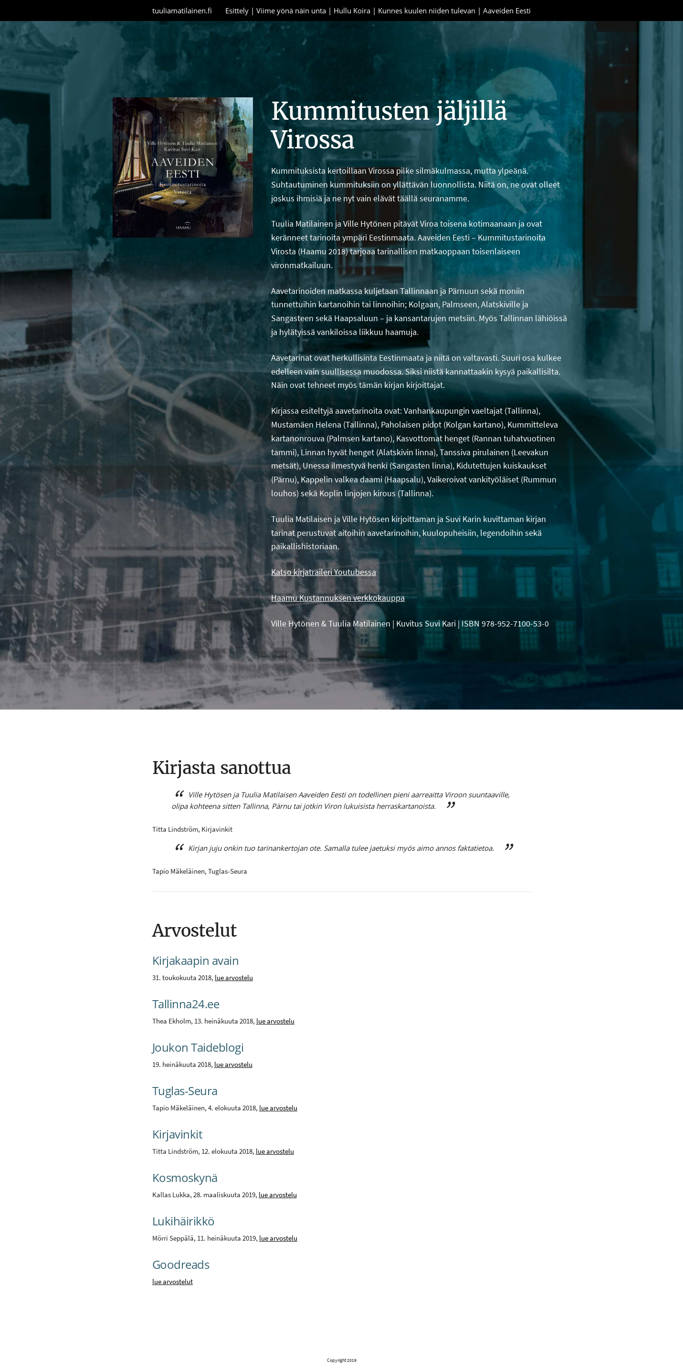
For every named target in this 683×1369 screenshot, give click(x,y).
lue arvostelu (234, 977)
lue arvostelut (172, 1281)
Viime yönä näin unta (291, 10)
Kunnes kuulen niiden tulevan (426, 10)
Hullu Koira (352, 10)
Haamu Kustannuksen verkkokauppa (338, 597)
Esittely (237, 10)
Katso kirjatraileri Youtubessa (323, 571)
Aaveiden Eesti (507, 10)
